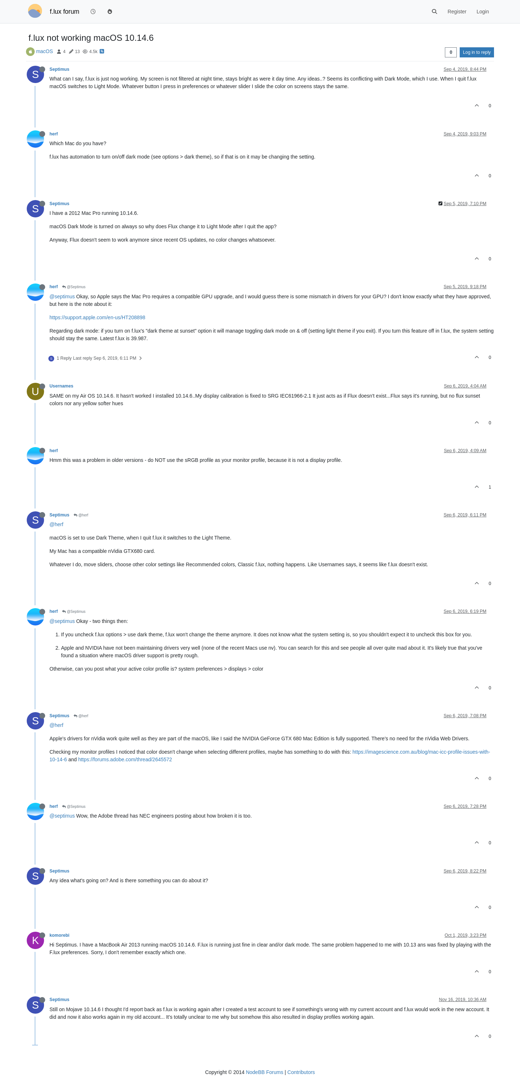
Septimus (59, 69)
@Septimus (74, 287)
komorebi (59, 935)
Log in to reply (477, 52)
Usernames (61, 386)
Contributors (301, 1072)
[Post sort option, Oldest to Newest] (451, 52)
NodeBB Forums (264, 1072)
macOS (44, 51)
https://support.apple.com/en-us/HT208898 (97, 317)
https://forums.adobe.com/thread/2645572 (125, 759)
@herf (81, 515)
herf (53, 134)
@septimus (62, 296)
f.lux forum (64, 11)
